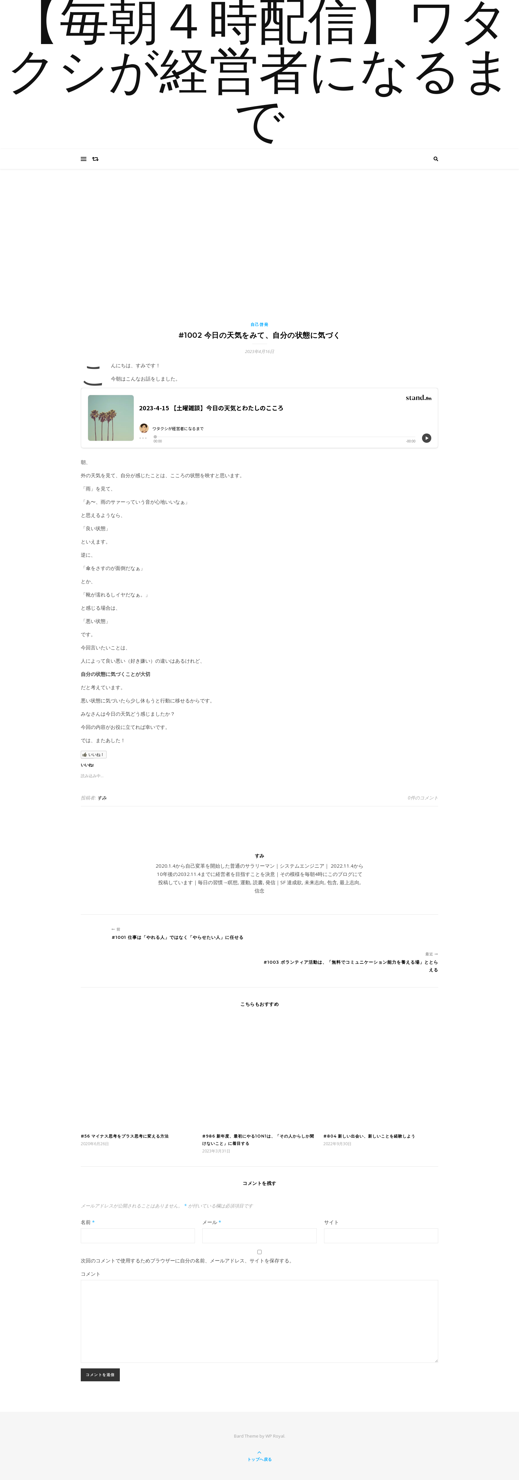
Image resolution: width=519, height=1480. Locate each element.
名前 (88, 1222)
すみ (102, 797)
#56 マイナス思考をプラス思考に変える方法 (125, 1136)
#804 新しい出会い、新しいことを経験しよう (369, 1136)
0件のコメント (423, 797)
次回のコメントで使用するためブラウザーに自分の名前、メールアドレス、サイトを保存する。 (187, 1260)
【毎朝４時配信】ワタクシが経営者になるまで (259, 74)
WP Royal (274, 1436)
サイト (331, 1222)
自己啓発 (260, 324)
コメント (91, 1273)
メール (211, 1222)
